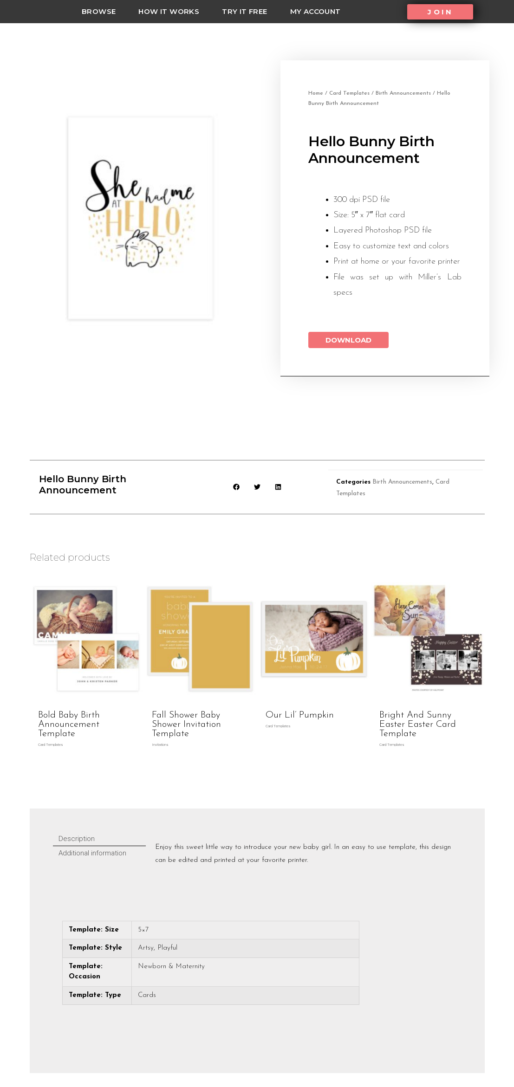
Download (348, 340)
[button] (440, 11)
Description (77, 839)
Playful (167, 948)
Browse (99, 11)
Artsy (146, 948)
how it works (168, 11)
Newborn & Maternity (171, 966)
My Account (315, 11)
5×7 (143, 929)
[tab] (99, 839)
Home (315, 93)
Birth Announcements (403, 93)
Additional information (92, 853)
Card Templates (349, 93)
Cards (147, 995)
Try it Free (244, 11)
